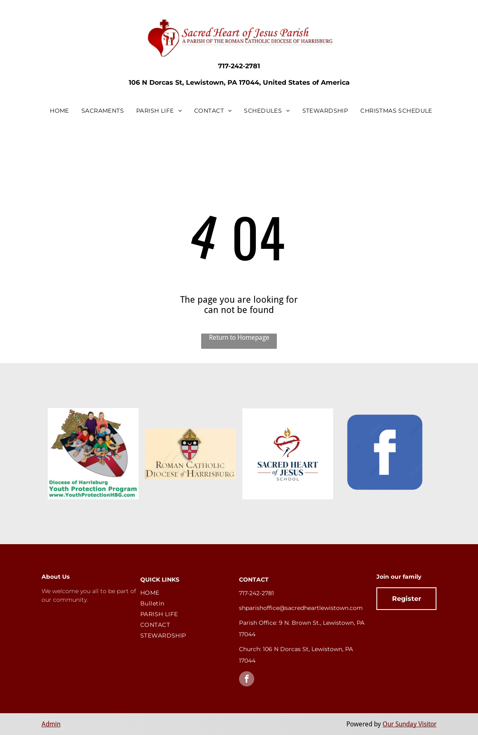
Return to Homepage (239, 337)
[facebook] (246, 680)
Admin (51, 724)
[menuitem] (59, 110)
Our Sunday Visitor (409, 724)
